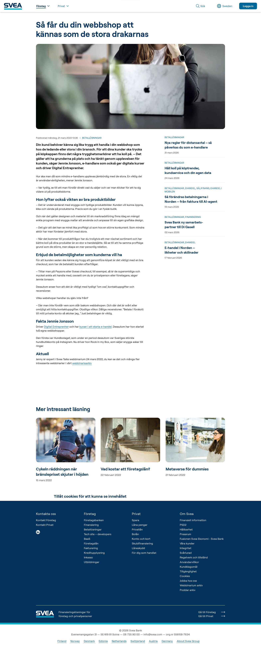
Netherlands (119, 641)
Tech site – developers (97, 534)
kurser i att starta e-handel (95, 326)
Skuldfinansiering (142, 543)
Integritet (185, 548)
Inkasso (88, 557)
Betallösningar (93, 529)
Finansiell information (193, 520)
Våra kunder (187, 543)
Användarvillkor (189, 562)
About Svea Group (188, 641)
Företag (90, 514)
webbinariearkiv (82, 363)
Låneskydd (138, 548)
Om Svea (187, 514)
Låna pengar (139, 524)
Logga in (248, 6)
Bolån (135, 534)
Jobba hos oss (188, 580)
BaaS (87, 538)
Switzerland (137, 641)
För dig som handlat (144, 552)
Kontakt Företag (46, 520)
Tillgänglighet (188, 571)
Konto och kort (141, 538)
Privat (136, 514)
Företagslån (91, 543)
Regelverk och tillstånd (194, 557)
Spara (135, 520)
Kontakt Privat (44, 524)
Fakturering (91, 548)
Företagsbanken (94, 520)
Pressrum (185, 534)
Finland (61, 641)
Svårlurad (186, 552)
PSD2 (183, 524)
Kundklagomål (188, 566)
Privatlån (137, 529)
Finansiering (91, 524)
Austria (153, 641)
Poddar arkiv (187, 590)
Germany (167, 641)
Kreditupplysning (94, 552)
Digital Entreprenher (56, 326)
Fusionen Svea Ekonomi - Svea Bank (202, 538)
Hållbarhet (186, 529)
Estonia (103, 641)
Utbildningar (91, 562)
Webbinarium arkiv (191, 585)
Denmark (89, 641)
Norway (75, 641)
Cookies (185, 576)
